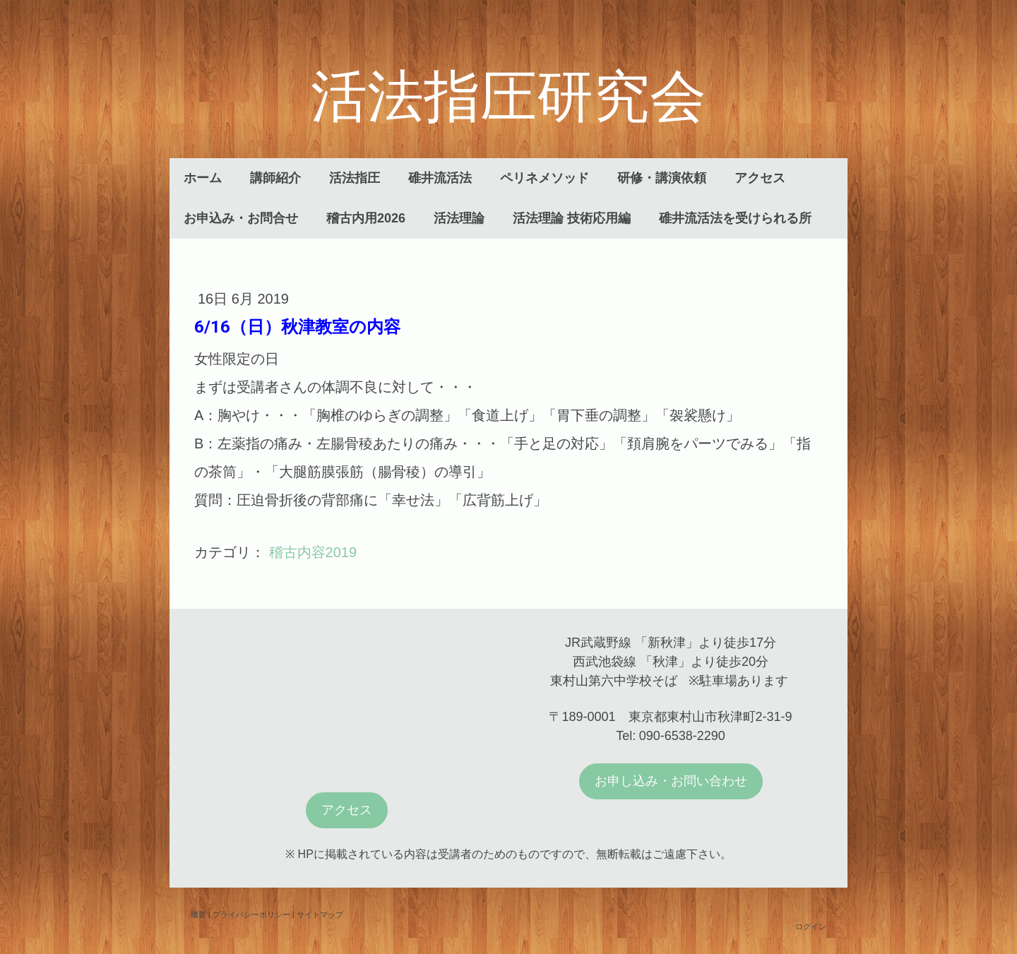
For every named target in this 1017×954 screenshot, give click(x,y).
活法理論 (459, 218)
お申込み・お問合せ (241, 218)
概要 (198, 914)
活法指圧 (354, 178)
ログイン (810, 926)
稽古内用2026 (365, 218)
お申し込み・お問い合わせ (671, 781)
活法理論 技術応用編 (572, 218)
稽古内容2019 (313, 552)
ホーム (203, 178)
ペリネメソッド (544, 178)
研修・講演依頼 (661, 178)
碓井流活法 (440, 178)
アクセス (759, 178)
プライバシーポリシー (251, 914)
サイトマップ (320, 914)
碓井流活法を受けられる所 (735, 218)
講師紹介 (275, 178)
